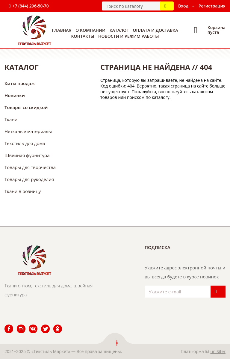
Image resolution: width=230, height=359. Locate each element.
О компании (90, 30)
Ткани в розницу (22, 191)
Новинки (14, 95)
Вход (183, 6)
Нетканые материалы (28, 131)
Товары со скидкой (26, 107)
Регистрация (212, 6)
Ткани (10, 119)
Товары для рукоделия (29, 179)
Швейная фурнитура (27, 155)
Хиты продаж (19, 83)
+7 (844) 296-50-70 (30, 6)
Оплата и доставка (155, 30)
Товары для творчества (30, 167)
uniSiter (218, 351)
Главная (62, 30)
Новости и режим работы (128, 36)
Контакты (82, 36)
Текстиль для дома (24, 143)
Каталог (119, 30)
